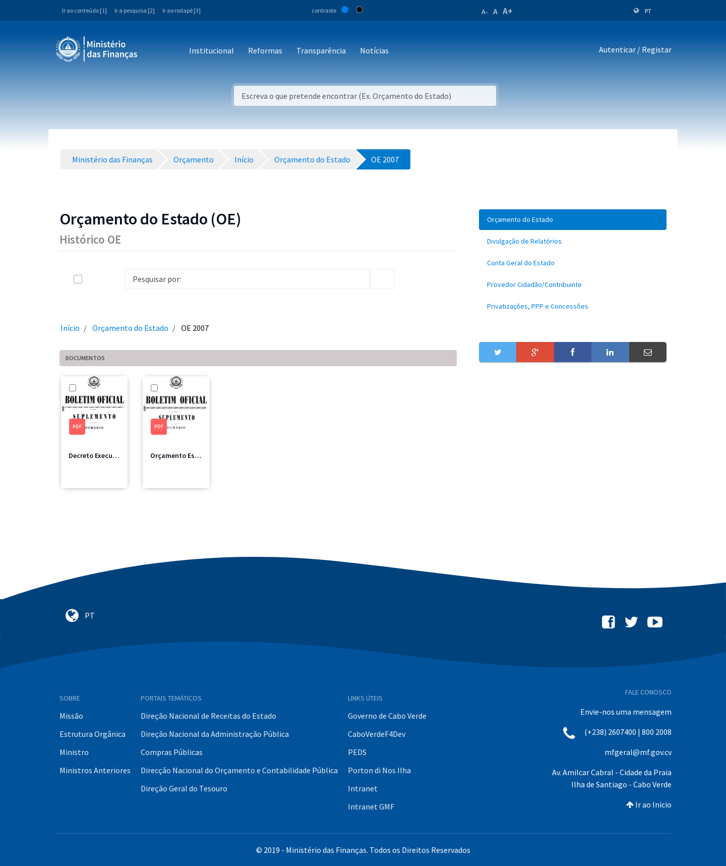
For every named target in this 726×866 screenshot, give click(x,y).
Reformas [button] (265, 50)
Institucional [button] (211, 50)
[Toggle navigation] (153, 51)
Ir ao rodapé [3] (181, 10)
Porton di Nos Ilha (379, 770)
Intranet (363, 788)
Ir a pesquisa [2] (134, 10)
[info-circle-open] (410, 279)
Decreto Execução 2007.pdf (111, 455)
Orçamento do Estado (130, 328)
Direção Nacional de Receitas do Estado (208, 716)
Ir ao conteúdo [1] (84, 10)
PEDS (357, 752)
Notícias (374, 50)
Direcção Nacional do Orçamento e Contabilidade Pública (239, 770)
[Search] (247, 279)
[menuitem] (573, 219)
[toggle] (94, 279)
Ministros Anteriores (95, 770)
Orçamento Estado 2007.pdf (194, 455)
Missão (71, 716)
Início (70, 328)
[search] (382, 278)
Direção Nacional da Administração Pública (215, 734)
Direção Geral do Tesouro (184, 788)
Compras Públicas (172, 752)
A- (484, 11)
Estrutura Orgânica (92, 734)
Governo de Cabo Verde (387, 716)
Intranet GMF (371, 806)
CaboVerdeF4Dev (376, 734)
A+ (508, 11)
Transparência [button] (321, 50)
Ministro (74, 752)
